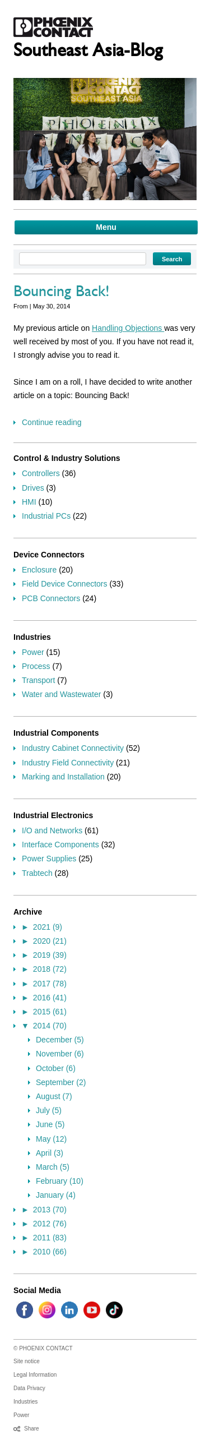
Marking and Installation (63, 776)
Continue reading (52, 422)
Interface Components (60, 844)
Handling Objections (128, 328)
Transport (38, 680)
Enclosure (39, 569)
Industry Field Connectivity (68, 762)
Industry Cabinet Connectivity (73, 748)
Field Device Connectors (65, 583)
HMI (29, 501)
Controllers (41, 473)
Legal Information (35, 1375)
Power (33, 652)
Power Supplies (49, 858)
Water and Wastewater (61, 694)
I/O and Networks (52, 830)
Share (31, 1428)
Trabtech (37, 873)
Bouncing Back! (61, 293)
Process (36, 666)
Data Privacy (29, 1388)
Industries (25, 1402)
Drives (33, 487)
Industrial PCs (46, 515)
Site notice (26, 1361)
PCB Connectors (51, 598)
